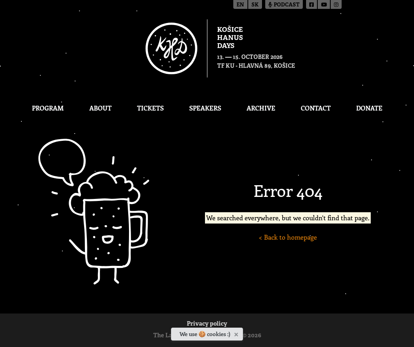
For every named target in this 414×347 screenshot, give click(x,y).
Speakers (205, 108)
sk (255, 5)
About (100, 108)
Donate (369, 108)
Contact (316, 108)
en (240, 5)
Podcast (284, 5)
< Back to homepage (288, 237)
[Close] (237, 333)
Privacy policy (207, 324)
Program (48, 108)
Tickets (150, 108)
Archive (261, 108)
